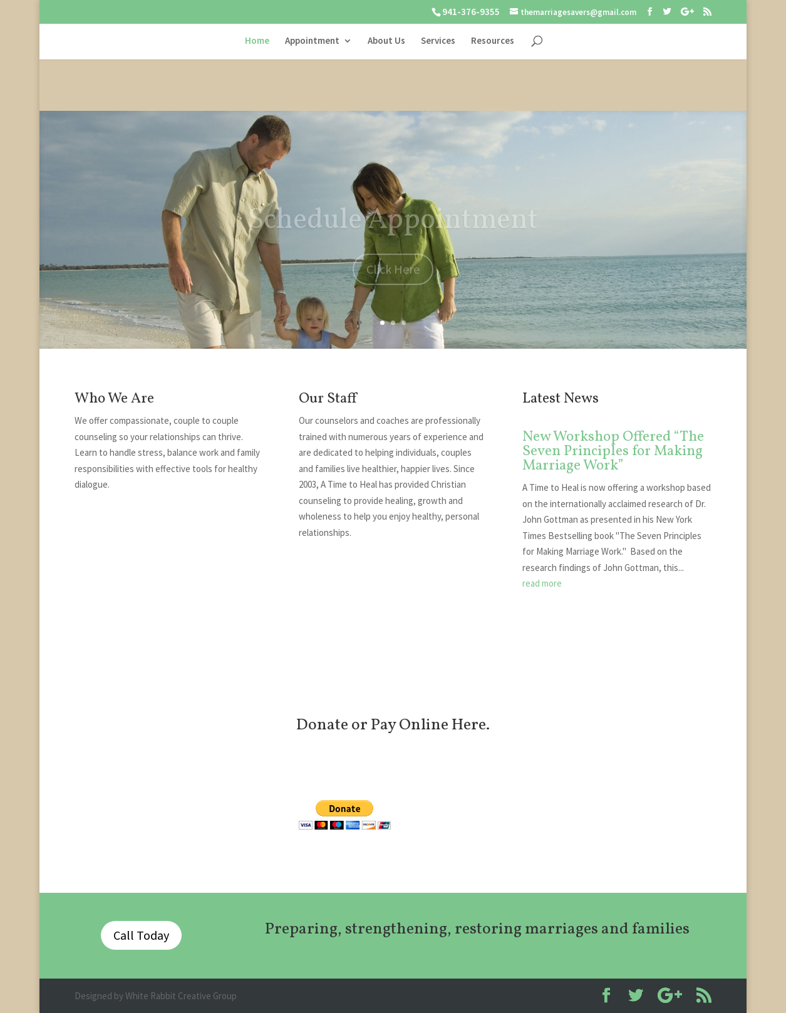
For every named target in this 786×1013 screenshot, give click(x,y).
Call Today (141, 935)
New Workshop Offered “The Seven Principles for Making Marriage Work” (613, 451)
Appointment (312, 41)
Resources (492, 41)
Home (257, 41)
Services (438, 41)
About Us (386, 41)
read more (542, 583)
